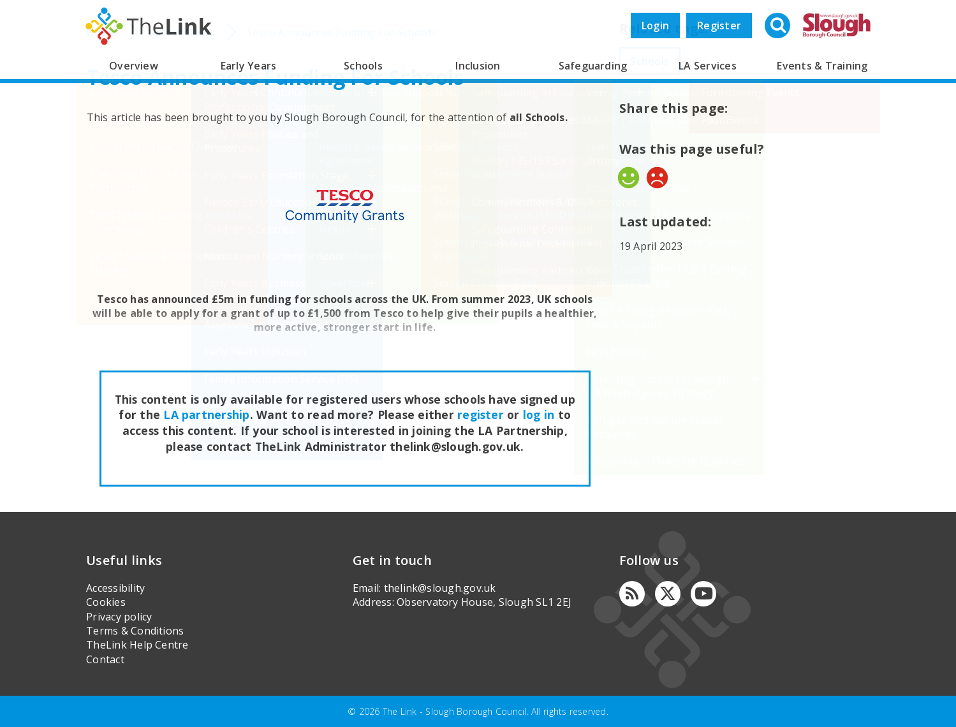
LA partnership (206, 414)
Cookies (106, 602)
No (657, 177)
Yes (628, 177)
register (480, 414)
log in (538, 414)
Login (655, 25)
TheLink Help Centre (137, 645)
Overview (133, 66)
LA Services (708, 66)
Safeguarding (593, 66)
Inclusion (477, 66)
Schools (363, 66)
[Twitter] (667, 593)
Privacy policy (119, 617)
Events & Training (822, 66)
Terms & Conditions (135, 631)
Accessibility (115, 588)
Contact (105, 659)
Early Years (249, 66)
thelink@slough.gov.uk (440, 588)
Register (719, 25)
